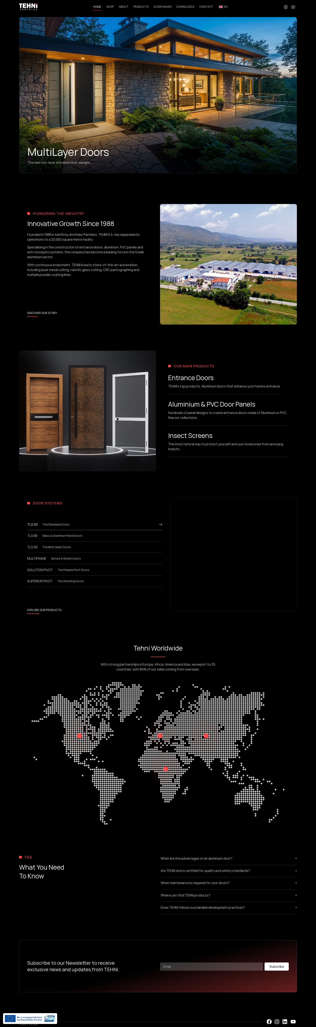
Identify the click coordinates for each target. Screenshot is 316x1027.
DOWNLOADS (185, 7)
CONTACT (206, 7)
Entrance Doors (191, 377)
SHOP (110, 7)
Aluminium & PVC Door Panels (211, 404)
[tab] (94, 526)
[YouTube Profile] (293, 1022)
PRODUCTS (140, 7)
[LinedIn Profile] (285, 1022)
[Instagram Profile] (277, 1022)
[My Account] (285, 7)
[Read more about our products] (44, 611)
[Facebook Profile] (269, 1022)
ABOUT (123, 7)
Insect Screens (190, 435)
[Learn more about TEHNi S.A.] (42, 314)
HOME (97, 7)
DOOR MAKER (162, 7)
